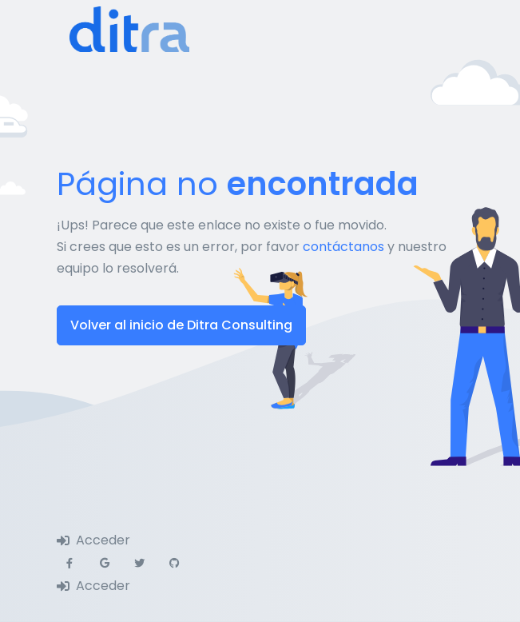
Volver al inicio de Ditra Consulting (181, 325)
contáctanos (343, 246)
